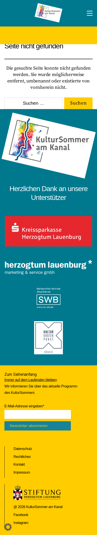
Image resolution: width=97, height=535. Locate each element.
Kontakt (19, 464)
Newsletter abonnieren (29, 426)
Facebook (21, 515)
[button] (8, 527)
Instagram (21, 523)
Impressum (22, 472)
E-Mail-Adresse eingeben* (24, 406)
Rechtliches (22, 457)
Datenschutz (23, 449)
